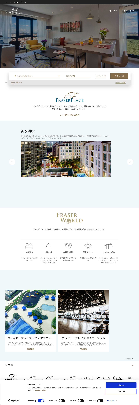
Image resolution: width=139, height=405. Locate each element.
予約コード (19, 82)
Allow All (121, 385)
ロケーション (128, 11)
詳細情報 (30, 350)
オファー (113, 11)
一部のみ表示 (74, 115)
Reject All (121, 391)
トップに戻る (128, 358)
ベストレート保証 (120, 82)
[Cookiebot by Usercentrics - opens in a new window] (13, 400)
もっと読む (64, 115)
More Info (111, 401)
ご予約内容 (23, 2)
